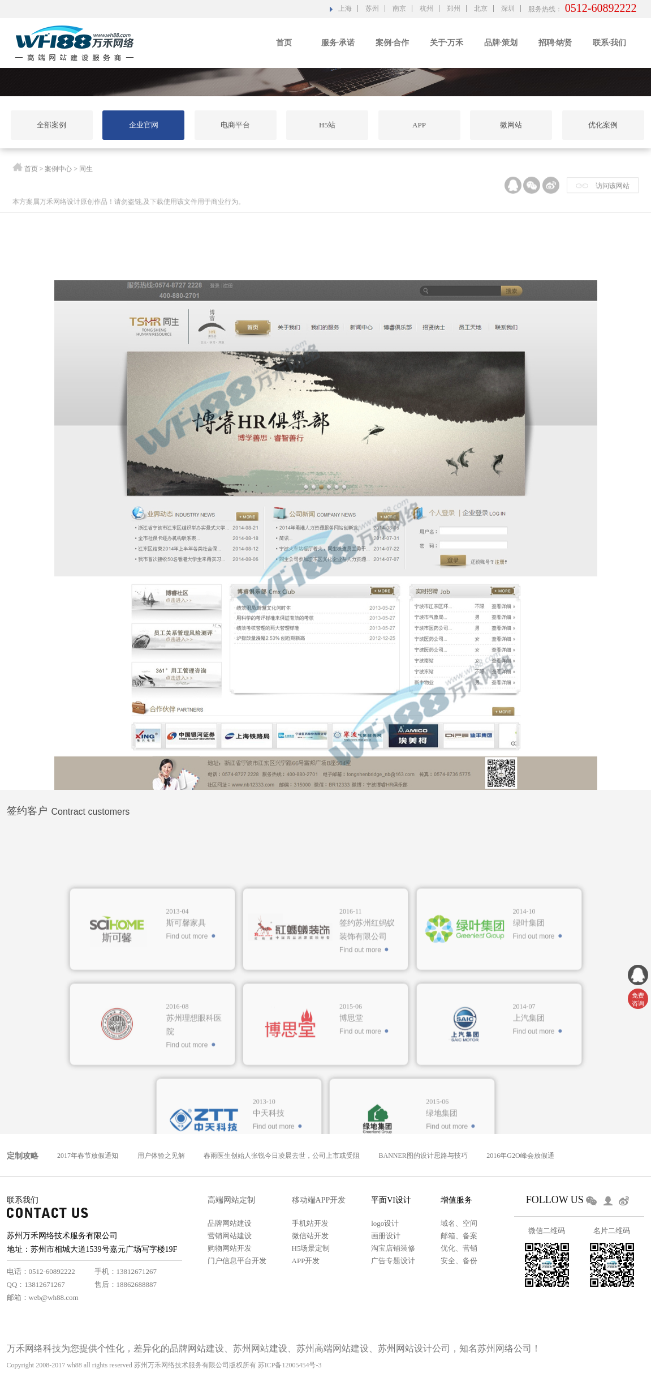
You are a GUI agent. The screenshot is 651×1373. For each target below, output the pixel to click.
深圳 (508, 8)
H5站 (327, 125)
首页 (284, 43)
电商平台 (235, 125)
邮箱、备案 (459, 1235)
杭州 (426, 8)
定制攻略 (22, 1156)
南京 (399, 8)
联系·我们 (610, 43)
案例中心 (58, 171)
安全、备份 (459, 1260)
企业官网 (143, 125)
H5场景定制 (311, 1248)
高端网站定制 (231, 1200)
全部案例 (51, 125)
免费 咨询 (638, 999)
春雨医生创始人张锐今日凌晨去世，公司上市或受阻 (282, 1156)
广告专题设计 (393, 1260)
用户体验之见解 (161, 1156)
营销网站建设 (230, 1235)
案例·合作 (392, 43)
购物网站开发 (230, 1248)
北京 (481, 8)
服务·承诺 (338, 43)
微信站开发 (310, 1235)
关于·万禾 (447, 43)
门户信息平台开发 (237, 1260)
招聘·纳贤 (555, 43)
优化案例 (603, 125)
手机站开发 (310, 1223)
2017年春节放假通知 (87, 1156)
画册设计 (385, 1235)
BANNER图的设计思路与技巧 (423, 1156)
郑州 (453, 8)
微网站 (511, 125)
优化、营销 (459, 1248)
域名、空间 (459, 1223)
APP (419, 125)
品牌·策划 (501, 43)
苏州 (372, 8)
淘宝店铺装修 (393, 1248)
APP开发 (306, 1260)
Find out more (187, 1019)
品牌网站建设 (230, 1223)
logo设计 (385, 1223)
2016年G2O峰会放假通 (520, 1156)
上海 (345, 8)
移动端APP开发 (319, 1200)
